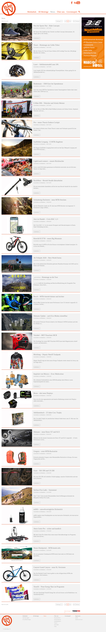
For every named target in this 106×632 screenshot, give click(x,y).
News (52, 12)
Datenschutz (79, 619)
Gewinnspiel (72, 12)
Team (55, 623)
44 (70, 21)
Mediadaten (57, 621)
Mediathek (31, 12)
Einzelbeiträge (27, 619)
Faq (55, 626)
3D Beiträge (43, 12)
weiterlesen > (37, 38)
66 (74, 21)
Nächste (77, 21)
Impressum (77, 616)
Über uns (61, 12)
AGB (76, 617)
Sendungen (26, 617)
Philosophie (57, 619)
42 (65, 21)
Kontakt (56, 624)
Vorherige (58, 21)
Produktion (57, 617)
